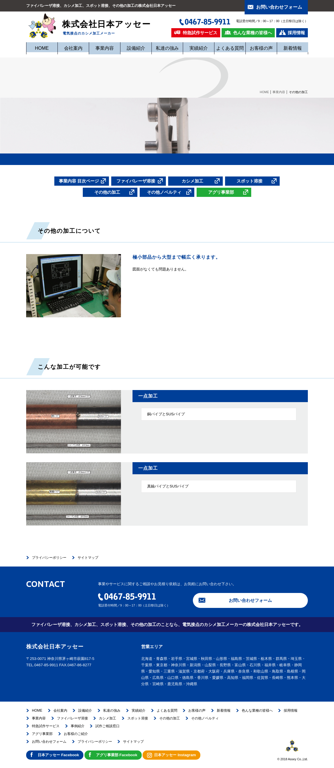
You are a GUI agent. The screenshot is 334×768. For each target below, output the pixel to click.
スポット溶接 (137, 718)
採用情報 (290, 711)
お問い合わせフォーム (250, 600)
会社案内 (73, 48)
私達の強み (167, 48)
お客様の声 (261, 48)
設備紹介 (136, 48)
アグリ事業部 (42, 734)
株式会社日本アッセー (89, 22)
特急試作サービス (45, 726)
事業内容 (104, 48)
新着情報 (292, 48)
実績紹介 (198, 48)
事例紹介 (78, 726)
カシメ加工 (107, 718)
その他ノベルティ (205, 718)
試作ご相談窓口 (107, 726)
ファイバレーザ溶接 (72, 718)
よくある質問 (230, 48)
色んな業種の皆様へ (257, 711)
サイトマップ (88, 558)
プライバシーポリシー (49, 558)
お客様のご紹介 (76, 734)
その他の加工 (169, 718)
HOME (42, 48)
